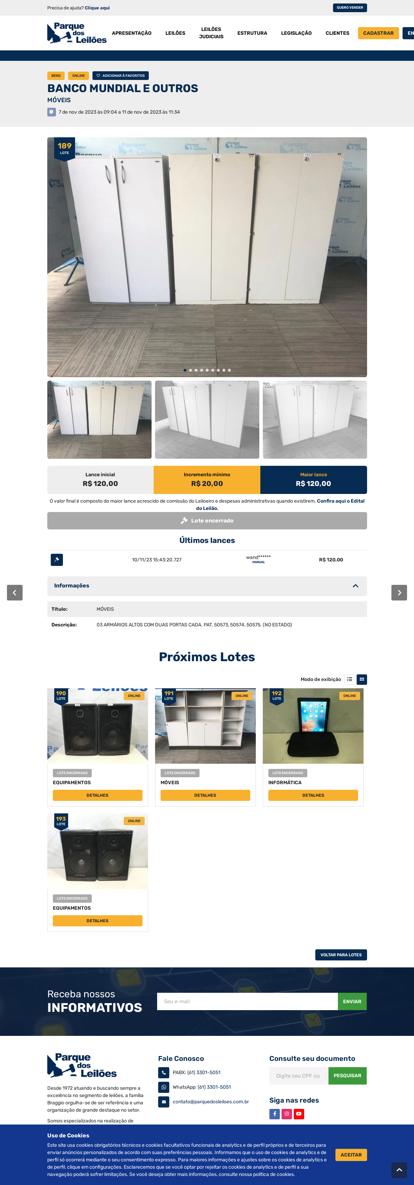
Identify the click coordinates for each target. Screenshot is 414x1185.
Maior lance (313, 475)
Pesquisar (348, 1076)
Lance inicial (100, 475)
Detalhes (97, 795)
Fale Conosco (181, 1058)
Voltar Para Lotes (341, 954)
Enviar (352, 1002)
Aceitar (351, 1155)
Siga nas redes (294, 1100)
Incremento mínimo (207, 475)
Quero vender (350, 8)
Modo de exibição (321, 679)
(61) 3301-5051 (203, 1073)
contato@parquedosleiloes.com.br (211, 1102)
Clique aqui (97, 7)
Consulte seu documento (312, 1058)
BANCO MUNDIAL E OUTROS (122, 88)
